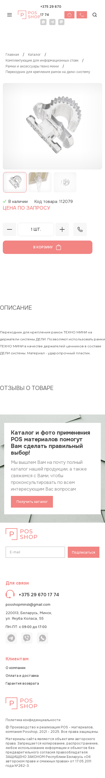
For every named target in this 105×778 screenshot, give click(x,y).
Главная (12, 55)
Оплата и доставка (22, 675)
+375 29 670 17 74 (50, 10)
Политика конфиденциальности (33, 720)
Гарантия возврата (22, 683)
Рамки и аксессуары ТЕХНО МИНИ (32, 66)
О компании (15, 668)
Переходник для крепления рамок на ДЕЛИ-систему (48, 72)
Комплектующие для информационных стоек (42, 61)
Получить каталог (32, 502)
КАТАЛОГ (34, 55)
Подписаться (83, 552)
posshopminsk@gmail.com (28, 604)
